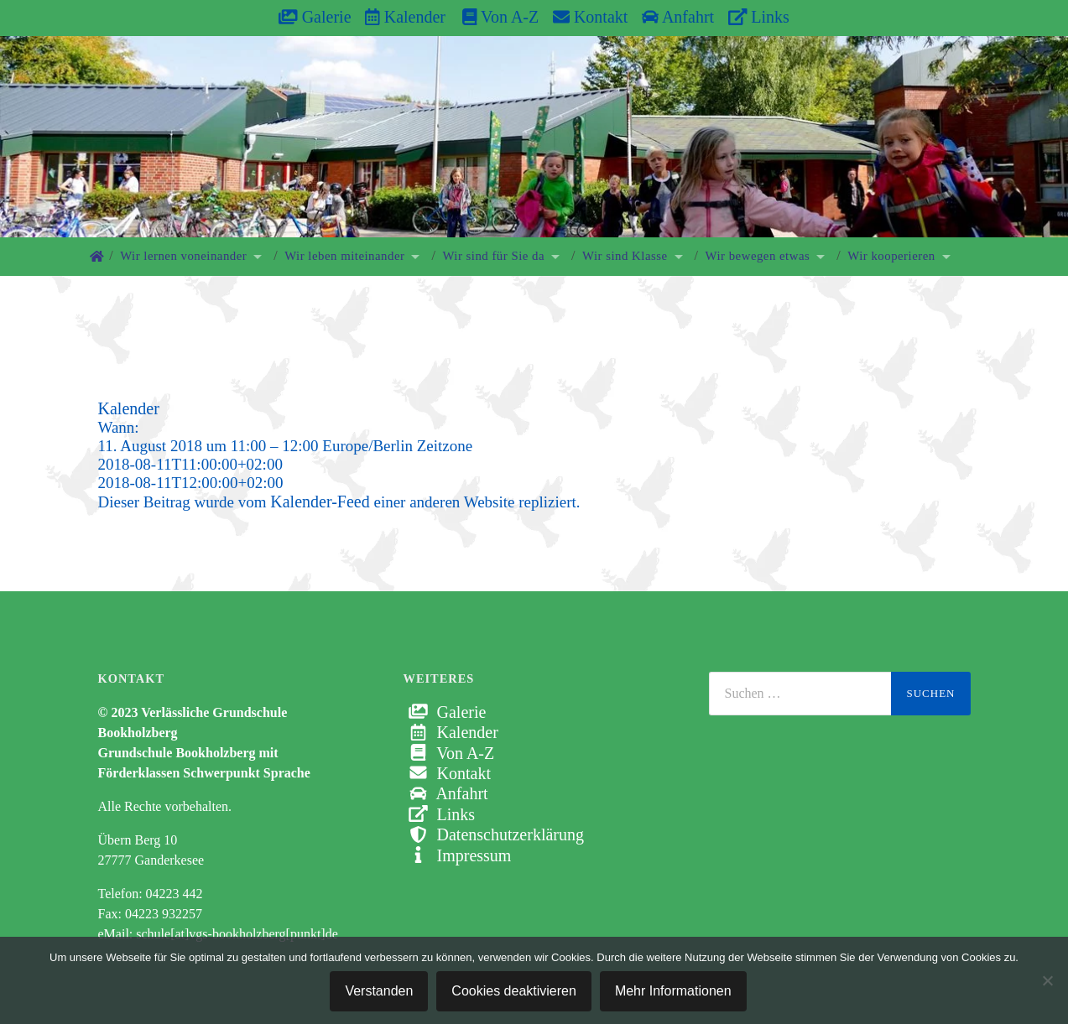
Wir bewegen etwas (758, 255)
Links (758, 17)
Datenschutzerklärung (494, 834)
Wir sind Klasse (625, 255)
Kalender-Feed (319, 501)
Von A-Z (492, 17)
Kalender (405, 17)
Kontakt (590, 17)
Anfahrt (678, 17)
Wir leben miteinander (344, 255)
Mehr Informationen (673, 991)
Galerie (315, 17)
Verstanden (379, 991)
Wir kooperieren (891, 255)
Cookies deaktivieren (513, 991)
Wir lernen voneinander (183, 255)
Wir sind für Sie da (493, 255)
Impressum (458, 855)
